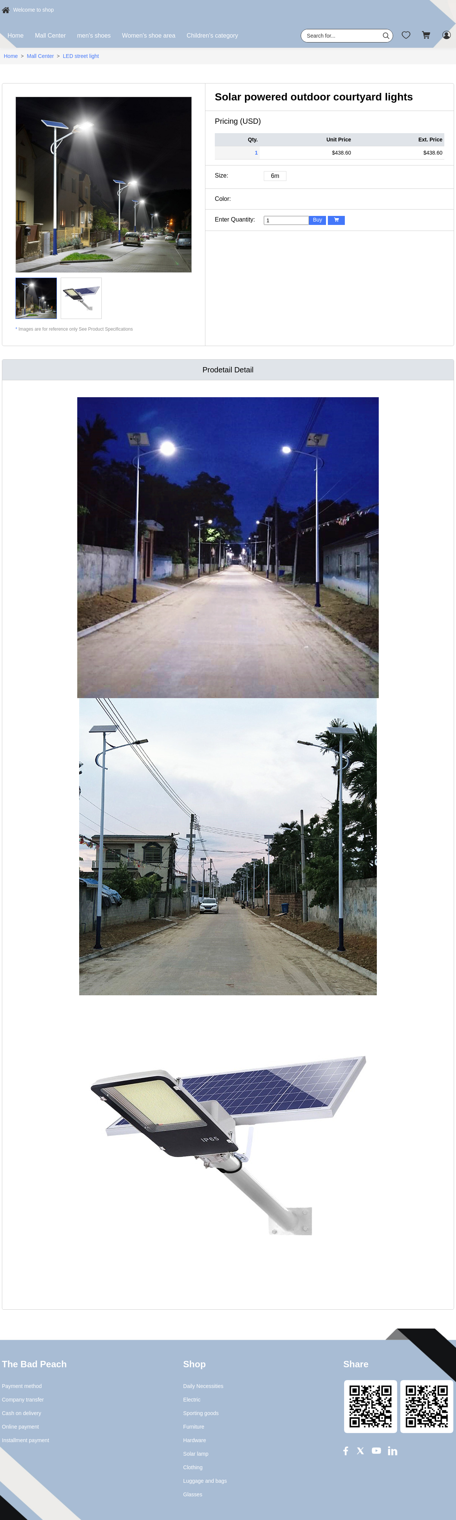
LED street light (81, 56)
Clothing (192, 1467)
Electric (191, 1400)
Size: (221, 175)
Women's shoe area (149, 35)
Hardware (194, 1440)
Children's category (212, 35)
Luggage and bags (205, 1481)
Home (16, 35)
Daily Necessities (203, 1386)
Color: (223, 199)
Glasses (192, 1494)
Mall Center (50, 35)
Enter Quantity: (235, 219)
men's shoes (94, 35)
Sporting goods (201, 1413)
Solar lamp (195, 1454)
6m (275, 176)
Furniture (193, 1427)
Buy (317, 220)
